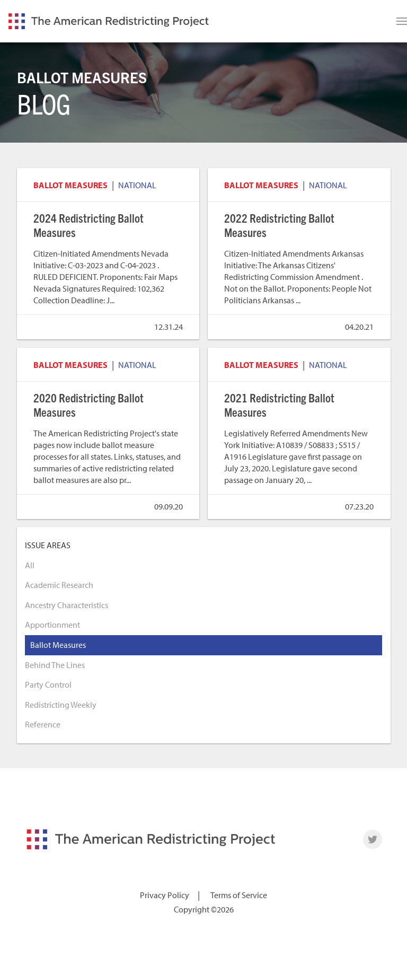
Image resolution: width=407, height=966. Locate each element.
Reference (42, 724)
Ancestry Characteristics (66, 605)
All (29, 565)
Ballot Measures (70, 185)
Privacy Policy (164, 895)
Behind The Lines (55, 665)
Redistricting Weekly (60, 704)
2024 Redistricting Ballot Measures (88, 225)
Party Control (48, 684)
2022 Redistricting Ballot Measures (279, 225)
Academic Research (59, 584)
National (137, 185)
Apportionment (52, 624)
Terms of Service (238, 895)
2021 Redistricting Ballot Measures (279, 404)
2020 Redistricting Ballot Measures (88, 404)
